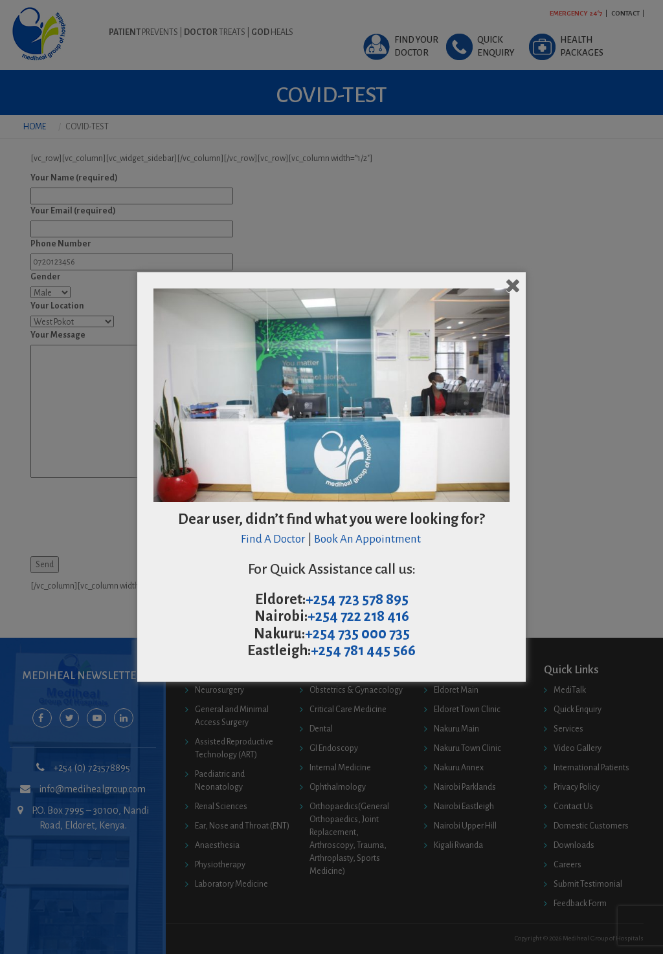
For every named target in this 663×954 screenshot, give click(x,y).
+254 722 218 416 (358, 616)
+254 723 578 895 (357, 599)
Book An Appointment (368, 539)
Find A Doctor (273, 539)
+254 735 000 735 (357, 634)
